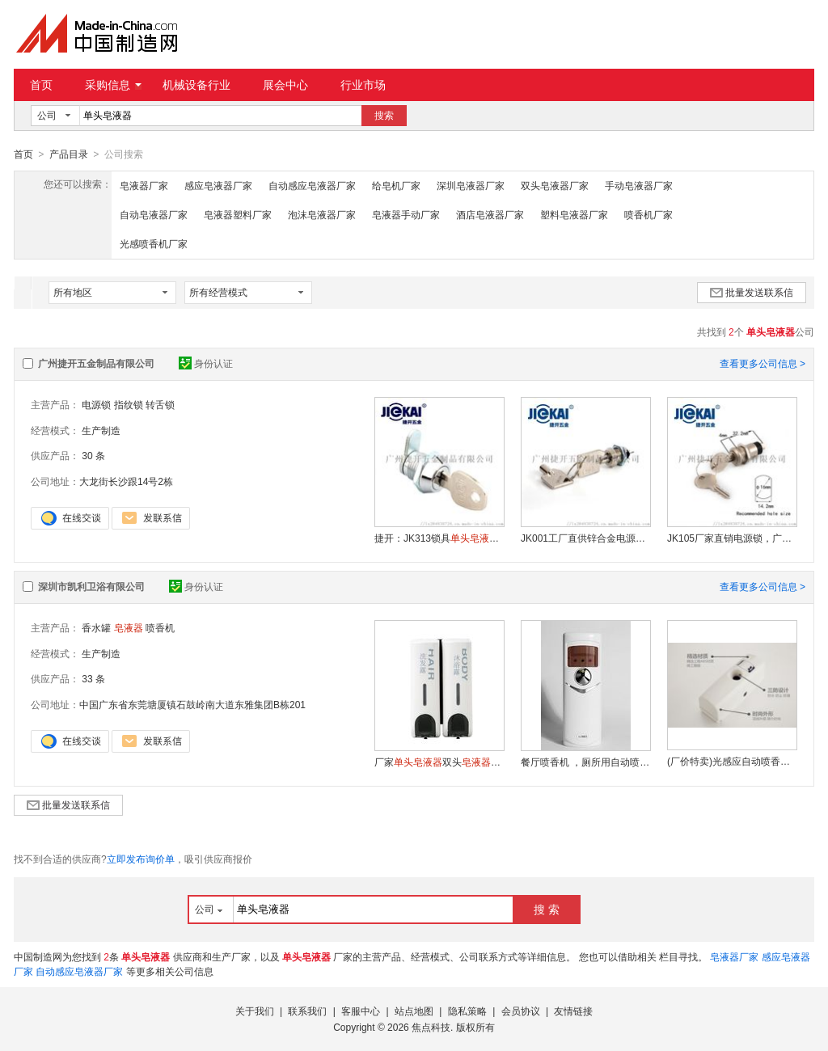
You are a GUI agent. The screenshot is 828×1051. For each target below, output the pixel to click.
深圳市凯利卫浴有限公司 (91, 586)
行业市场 (363, 84)
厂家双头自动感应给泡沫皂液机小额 (439, 761)
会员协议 (520, 1010)
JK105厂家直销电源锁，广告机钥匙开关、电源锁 (731, 537)
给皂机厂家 (396, 185)
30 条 (93, 455)
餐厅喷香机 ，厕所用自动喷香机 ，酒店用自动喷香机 (585, 761)
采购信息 (113, 84)
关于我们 (254, 1010)
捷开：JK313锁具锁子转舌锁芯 (439, 537)
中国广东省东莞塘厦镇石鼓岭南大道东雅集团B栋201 (192, 704)
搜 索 (547, 908)
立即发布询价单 (141, 858)
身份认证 (206, 363)
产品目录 (68, 154)
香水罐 (96, 627)
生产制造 (101, 430)
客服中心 (360, 1010)
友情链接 (573, 1010)
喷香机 (160, 627)
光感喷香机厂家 (154, 243)
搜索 (384, 115)
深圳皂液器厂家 (471, 185)
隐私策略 (467, 1010)
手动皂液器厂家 (639, 185)
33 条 (93, 678)
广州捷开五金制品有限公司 (96, 363)
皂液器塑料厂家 (238, 214)
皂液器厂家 (144, 185)
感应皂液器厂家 (218, 185)
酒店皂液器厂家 (490, 214)
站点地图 (414, 1010)
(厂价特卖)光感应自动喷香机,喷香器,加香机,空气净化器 (731, 760)
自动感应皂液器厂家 (312, 185)
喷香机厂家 (648, 214)
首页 (41, 84)
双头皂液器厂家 (555, 185)
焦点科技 (431, 1026)
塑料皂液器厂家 (574, 214)
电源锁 (96, 404)
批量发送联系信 (751, 291)
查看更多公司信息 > (762, 363)
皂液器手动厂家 (406, 214)
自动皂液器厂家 (154, 214)
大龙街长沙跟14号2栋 (126, 481)
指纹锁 (128, 404)
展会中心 (285, 84)
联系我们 (307, 1010)
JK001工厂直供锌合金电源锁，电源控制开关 (585, 537)
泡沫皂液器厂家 (322, 214)
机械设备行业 (196, 84)
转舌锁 (160, 404)
